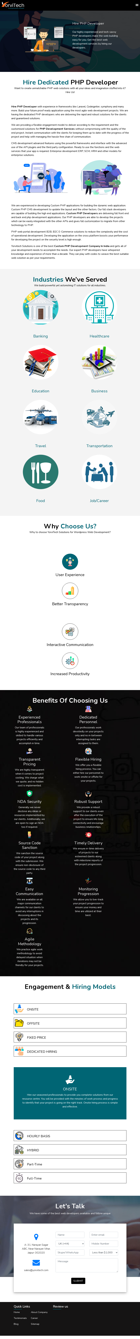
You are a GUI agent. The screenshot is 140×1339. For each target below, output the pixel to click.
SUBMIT (78, 1281)
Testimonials (20, 1318)
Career (34, 1318)
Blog (16, 1324)
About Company (39, 1312)
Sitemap (35, 1324)
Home (17, 1312)
